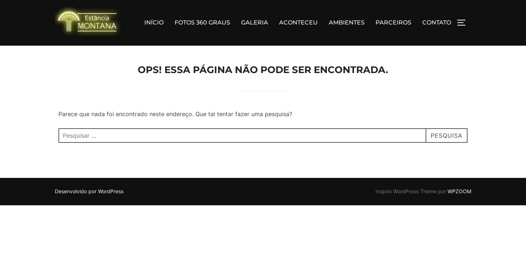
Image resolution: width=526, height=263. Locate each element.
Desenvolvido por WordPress (89, 191)
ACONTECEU (298, 22)
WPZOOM (459, 191)
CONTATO (436, 22)
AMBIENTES (347, 22)
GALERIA (254, 22)
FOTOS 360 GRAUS (202, 22)
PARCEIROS (393, 22)
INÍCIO (154, 22)
